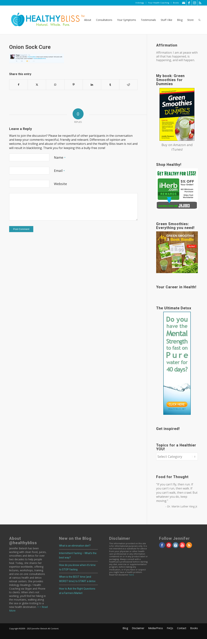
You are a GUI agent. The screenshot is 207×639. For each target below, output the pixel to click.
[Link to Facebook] (189, 2)
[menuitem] (140, 3)
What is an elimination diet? (75, 545)
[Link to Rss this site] (200, 2)
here (131, 574)
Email (59, 170)
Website (60, 184)
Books (176, 2)
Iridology (140, 2)
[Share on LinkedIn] (92, 84)
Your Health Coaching (158, 2)
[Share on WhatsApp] (55, 84)
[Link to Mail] (183, 2)
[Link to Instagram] (194, 2)
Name (59, 157)
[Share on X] (37, 84)
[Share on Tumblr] (110, 84)
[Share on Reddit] (128, 84)
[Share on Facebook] (18, 84)
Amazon (179, 145)
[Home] (45, 20)
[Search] (199, 20)
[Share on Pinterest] (74, 84)
